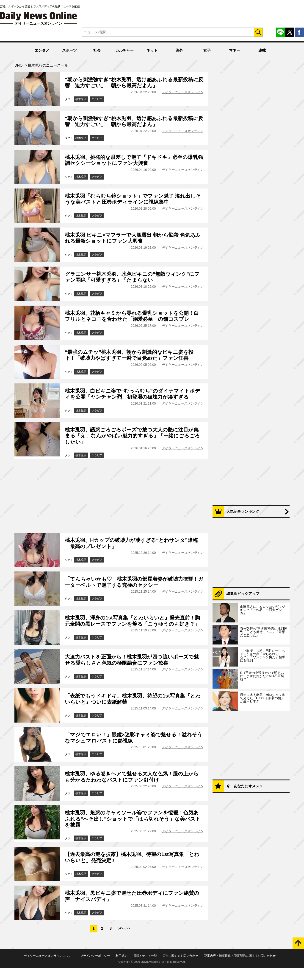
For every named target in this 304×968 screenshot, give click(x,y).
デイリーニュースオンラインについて (49, 955)
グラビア (96, 99)
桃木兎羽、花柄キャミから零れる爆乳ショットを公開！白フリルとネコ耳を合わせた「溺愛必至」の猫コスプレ (132, 316)
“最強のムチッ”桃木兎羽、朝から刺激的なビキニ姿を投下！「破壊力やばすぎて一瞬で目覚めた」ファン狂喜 (129, 355)
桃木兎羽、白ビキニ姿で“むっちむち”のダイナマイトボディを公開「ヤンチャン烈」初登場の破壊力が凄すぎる (132, 394)
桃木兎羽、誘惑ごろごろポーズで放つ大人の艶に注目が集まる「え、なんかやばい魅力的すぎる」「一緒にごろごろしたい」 (132, 436)
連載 (262, 50)
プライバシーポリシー (95, 955)
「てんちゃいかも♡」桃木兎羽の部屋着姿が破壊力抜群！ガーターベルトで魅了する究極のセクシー (134, 582)
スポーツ (69, 50)
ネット (152, 50)
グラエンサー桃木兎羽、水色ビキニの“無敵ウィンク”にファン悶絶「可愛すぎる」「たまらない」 (132, 277)
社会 (97, 50)
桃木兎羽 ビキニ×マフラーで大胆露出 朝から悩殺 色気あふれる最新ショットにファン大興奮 (133, 238)
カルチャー (124, 50)
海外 (179, 50)
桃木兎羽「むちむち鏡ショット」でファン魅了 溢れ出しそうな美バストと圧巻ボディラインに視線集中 (133, 199)
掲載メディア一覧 (145, 955)
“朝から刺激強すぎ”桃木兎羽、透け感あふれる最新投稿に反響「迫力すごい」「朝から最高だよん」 (134, 82)
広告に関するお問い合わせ (180, 955)
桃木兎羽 (80, 99)
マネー (234, 50)
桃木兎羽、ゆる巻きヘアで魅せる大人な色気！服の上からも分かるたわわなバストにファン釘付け (132, 776)
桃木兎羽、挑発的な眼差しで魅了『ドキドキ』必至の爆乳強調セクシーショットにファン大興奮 (134, 160)
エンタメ (42, 50)
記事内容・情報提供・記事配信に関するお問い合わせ (240, 955)
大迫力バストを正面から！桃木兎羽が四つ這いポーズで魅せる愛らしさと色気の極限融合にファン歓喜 (132, 660)
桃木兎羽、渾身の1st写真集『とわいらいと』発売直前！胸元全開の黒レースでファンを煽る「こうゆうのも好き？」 (132, 621)
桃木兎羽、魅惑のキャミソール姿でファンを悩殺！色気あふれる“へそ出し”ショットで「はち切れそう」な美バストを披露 (133, 819)
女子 (207, 50)
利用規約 (121, 955)
